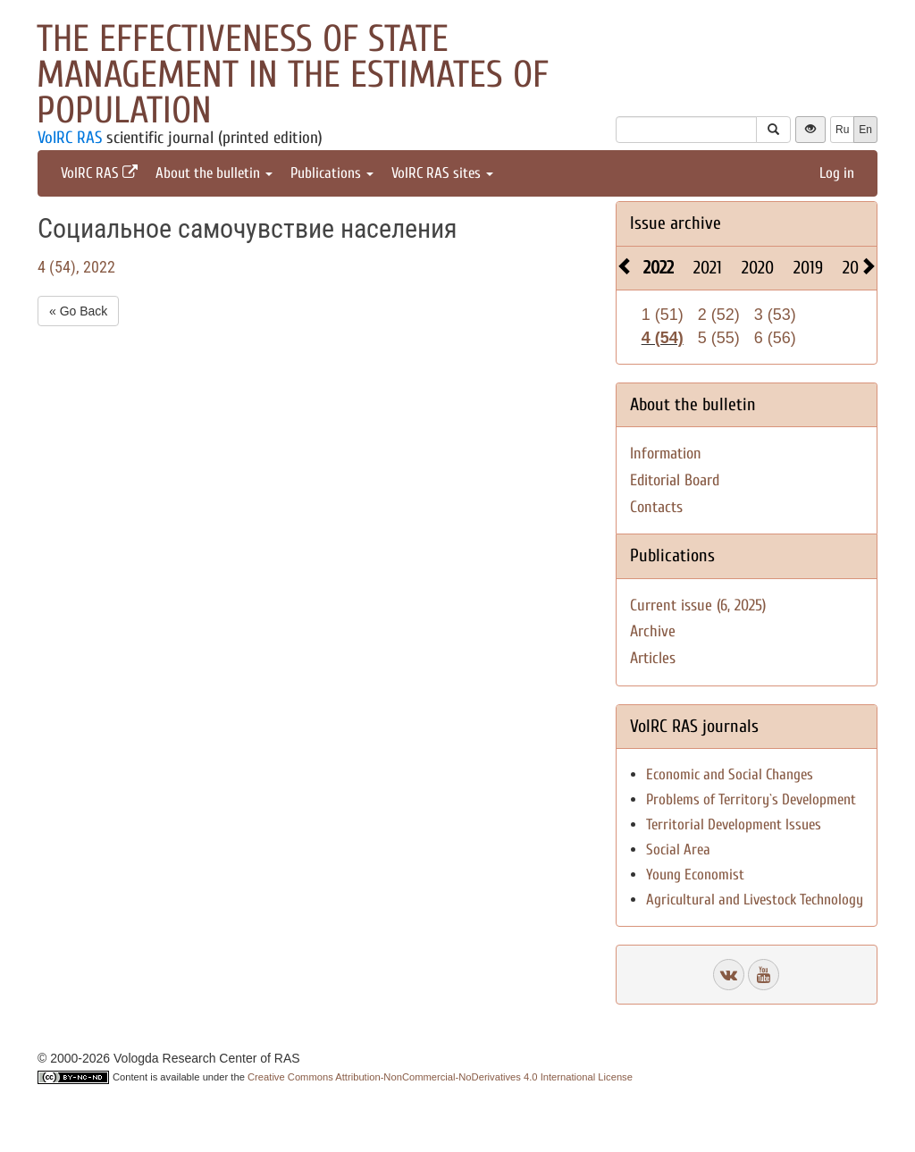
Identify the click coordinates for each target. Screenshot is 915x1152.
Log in (836, 172)
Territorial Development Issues (733, 824)
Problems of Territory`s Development (751, 799)
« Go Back (78, 311)
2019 (808, 267)
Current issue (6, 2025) (698, 605)
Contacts (656, 507)
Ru (842, 129)
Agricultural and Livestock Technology (754, 899)
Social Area (678, 849)
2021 (707, 267)
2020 (758, 267)
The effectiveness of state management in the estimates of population (293, 74)
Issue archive (675, 223)
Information (665, 453)
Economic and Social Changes (729, 774)
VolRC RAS (70, 137)
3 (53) (775, 315)
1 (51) (663, 315)
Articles (653, 658)
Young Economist (695, 874)
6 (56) (775, 338)
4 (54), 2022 (76, 266)
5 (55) (719, 338)
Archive (653, 631)
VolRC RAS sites (442, 172)
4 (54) (663, 338)
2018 (858, 267)
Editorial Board (674, 480)
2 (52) (719, 315)
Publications (332, 172)
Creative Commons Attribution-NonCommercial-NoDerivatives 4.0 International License (440, 1077)
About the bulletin (214, 172)
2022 (658, 267)
